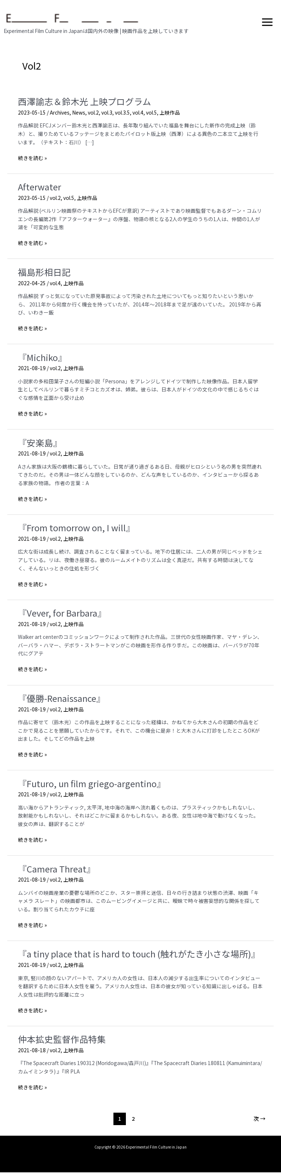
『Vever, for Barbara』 (62, 616)
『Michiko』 (42, 360)
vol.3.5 (122, 116)
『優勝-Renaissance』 (61, 701)
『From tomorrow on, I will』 (76, 531)
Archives (60, 116)
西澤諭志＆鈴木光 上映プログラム (84, 105)
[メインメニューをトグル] (267, 24)
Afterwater (39, 190)
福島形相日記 (44, 275)
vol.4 (137, 116)
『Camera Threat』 (56, 872)
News (78, 116)
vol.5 (151, 116)
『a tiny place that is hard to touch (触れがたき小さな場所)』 (139, 957)
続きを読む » (32, 161)
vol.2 (93, 116)
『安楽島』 (40, 446)
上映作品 (170, 116)
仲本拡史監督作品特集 (62, 1043)
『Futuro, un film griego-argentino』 (91, 787)
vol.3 (106, 116)
